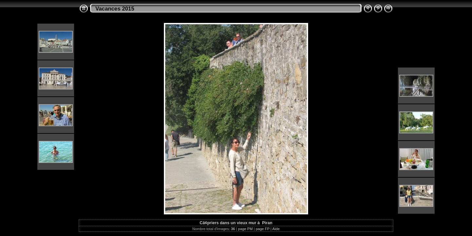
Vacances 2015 (114, 9)
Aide (276, 229)
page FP (262, 229)
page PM (245, 229)
